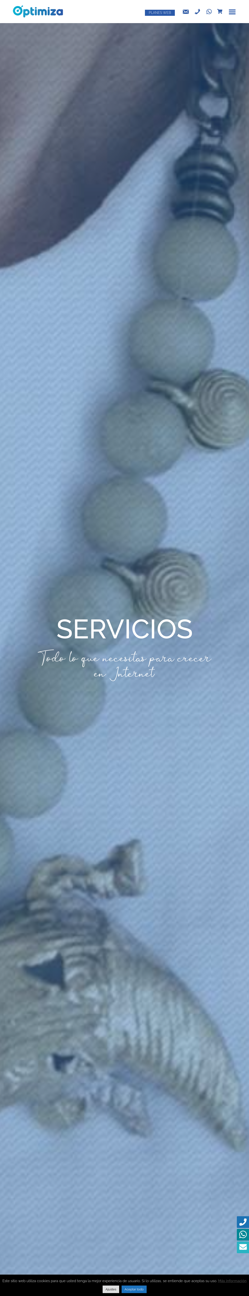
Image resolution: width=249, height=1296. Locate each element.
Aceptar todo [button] (134, 1289)
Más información (232, 1281)
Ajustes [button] (111, 1289)
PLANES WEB (160, 13)
